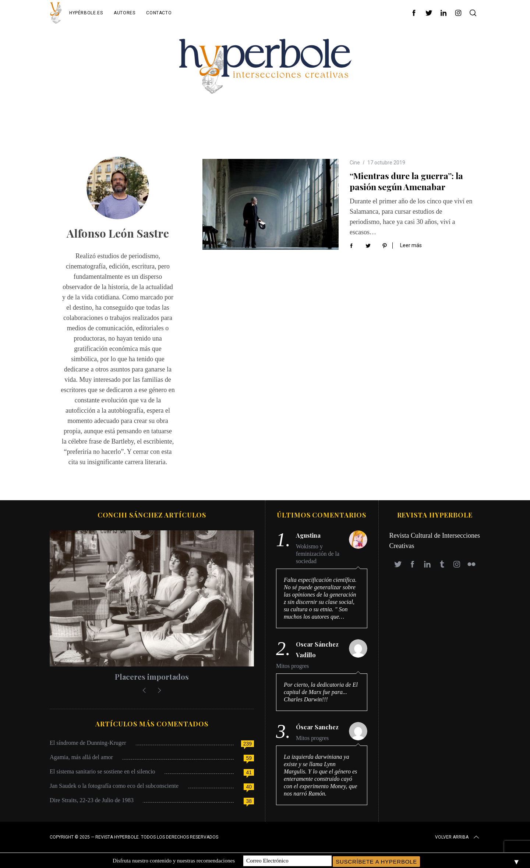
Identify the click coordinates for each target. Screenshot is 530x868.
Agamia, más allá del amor (81, 757)
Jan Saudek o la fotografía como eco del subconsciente (114, 786)
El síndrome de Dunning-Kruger (88, 743)
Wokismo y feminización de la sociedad (317, 553)
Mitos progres (292, 666)
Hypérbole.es (86, 12)
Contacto (159, 12)
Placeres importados (152, 677)
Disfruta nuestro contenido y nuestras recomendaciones (174, 860)
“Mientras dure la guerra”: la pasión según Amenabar (406, 181)
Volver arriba (457, 837)
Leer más (411, 245)
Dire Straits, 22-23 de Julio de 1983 (92, 800)
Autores (124, 12)
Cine (355, 163)
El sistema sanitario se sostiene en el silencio (102, 771)
